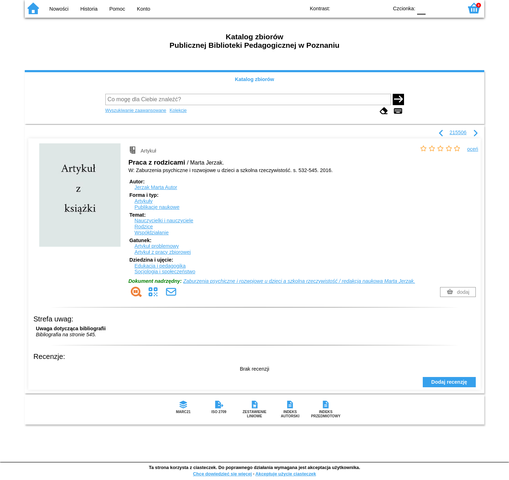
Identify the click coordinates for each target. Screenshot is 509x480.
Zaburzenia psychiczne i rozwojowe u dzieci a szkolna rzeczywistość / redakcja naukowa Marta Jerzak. (299, 281)
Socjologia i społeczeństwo (164, 271)
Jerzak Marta (155, 187)
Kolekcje (178, 110)
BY (381, 8)
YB (366, 8)
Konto (143, 9)
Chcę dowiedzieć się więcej (222, 473)
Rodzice (143, 226)
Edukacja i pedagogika (160, 266)
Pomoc (117, 9)
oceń (472, 149)
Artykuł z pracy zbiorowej (162, 252)
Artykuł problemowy (156, 246)
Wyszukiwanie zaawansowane (135, 110)
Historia (89, 9)
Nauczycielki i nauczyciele (163, 220)
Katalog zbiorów (254, 79)
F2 (449, 8)
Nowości (59, 9)
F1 (433, 8)
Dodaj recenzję (449, 382)
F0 (421, 8)
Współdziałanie (151, 232)
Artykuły (143, 201)
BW (352, 8)
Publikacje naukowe (156, 207)
